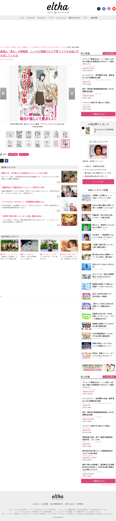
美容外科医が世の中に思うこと (96, 176)
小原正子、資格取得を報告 (95, 166)
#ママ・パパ (24, 154)
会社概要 (45, 504)
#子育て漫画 (13, 154)
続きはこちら (99, 114)
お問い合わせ (69, 504)
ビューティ (42, 18)
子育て (85, 18)
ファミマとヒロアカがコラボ (95, 170)
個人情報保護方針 (56, 504)
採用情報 (80, 504)
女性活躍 (94, 18)
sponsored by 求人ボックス (109, 117)
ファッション (61, 18)
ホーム (2, 47)
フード (51, 18)
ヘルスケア (30, 18)
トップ (21, 18)
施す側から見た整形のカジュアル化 (98, 173)
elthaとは (36, 504)
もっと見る (99, 182)
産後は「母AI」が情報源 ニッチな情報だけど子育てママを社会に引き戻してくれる (39, 47)
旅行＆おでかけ (74, 18)
